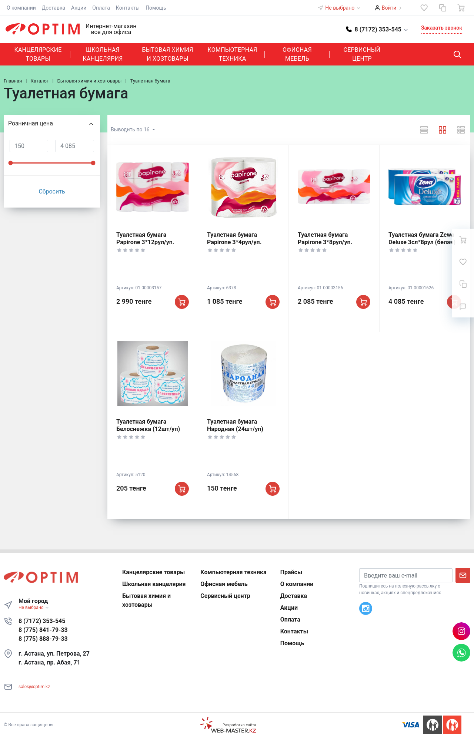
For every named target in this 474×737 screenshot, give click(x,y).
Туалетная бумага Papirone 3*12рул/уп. (145, 238)
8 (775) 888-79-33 (43, 638)
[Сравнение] (442, 7)
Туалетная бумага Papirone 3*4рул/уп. (234, 238)
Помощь (156, 8)
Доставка (53, 8)
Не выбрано (343, 8)
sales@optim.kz (34, 686)
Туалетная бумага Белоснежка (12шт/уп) (148, 425)
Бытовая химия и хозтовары (167, 54)
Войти (389, 8)
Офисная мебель (297, 54)
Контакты (128, 8)
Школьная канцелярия (103, 54)
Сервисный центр (362, 54)
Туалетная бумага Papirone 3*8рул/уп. (325, 238)
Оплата (101, 8)
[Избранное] (424, 7)
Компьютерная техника (232, 54)
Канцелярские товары (37, 54)
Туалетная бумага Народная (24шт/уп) (235, 425)
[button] (377, 29)
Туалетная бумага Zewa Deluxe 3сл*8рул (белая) (421, 238)
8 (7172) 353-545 (42, 621)
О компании (21, 8)
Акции (78, 8)
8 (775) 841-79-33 (43, 629)
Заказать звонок (441, 28)
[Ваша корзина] (461, 7)
